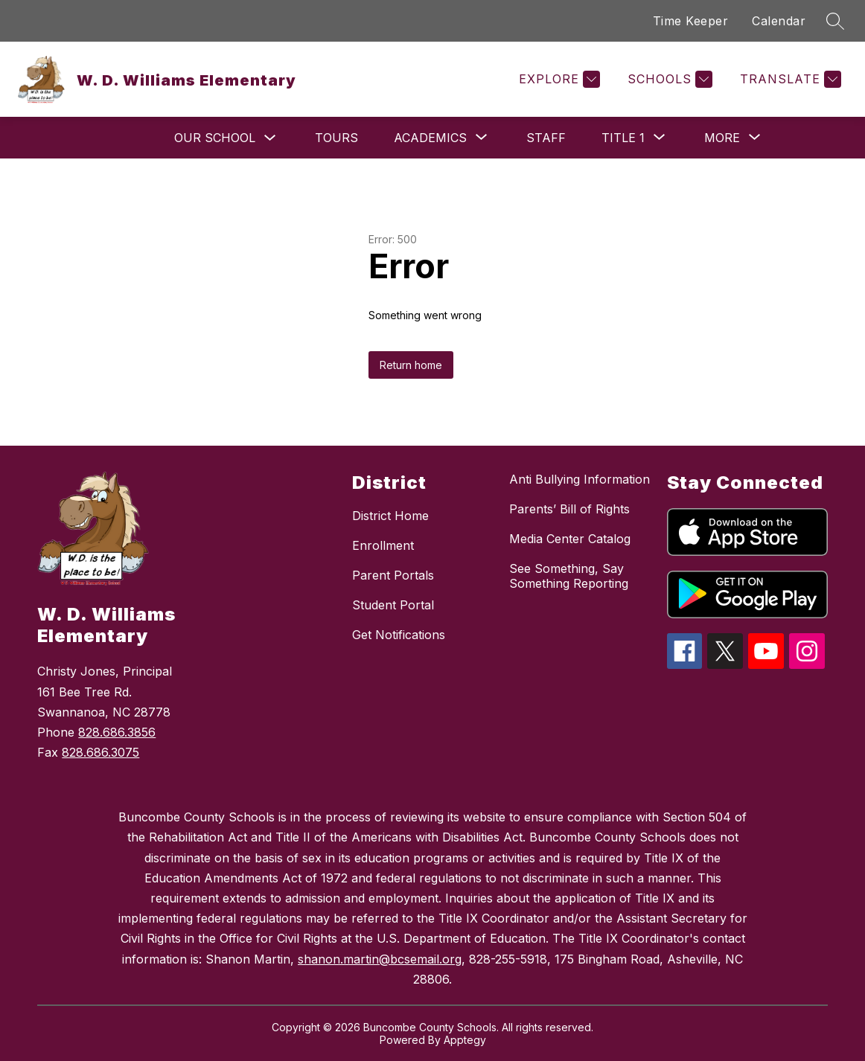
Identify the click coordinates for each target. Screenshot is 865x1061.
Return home (411, 365)
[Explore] (557, 79)
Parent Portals (393, 575)
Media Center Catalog (570, 538)
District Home (390, 515)
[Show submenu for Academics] (430, 138)
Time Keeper (691, 20)
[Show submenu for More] (722, 138)
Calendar (778, 20)
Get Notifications (398, 634)
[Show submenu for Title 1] (623, 138)
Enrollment (383, 545)
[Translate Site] (788, 79)
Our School (214, 137)
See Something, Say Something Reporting (568, 576)
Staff (546, 137)
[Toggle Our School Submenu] (270, 138)
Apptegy (465, 1039)
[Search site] (835, 21)
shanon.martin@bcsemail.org (380, 959)
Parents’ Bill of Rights (569, 508)
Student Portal (393, 604)
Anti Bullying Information (579, 479)
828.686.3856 (117, 732)
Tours (336, 137)
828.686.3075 (100, 752)
